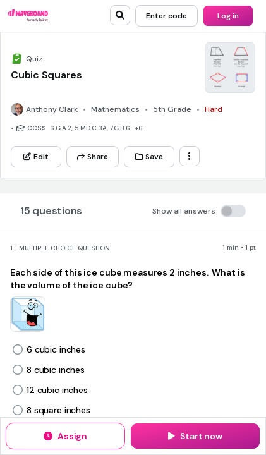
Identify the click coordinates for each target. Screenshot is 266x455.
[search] (120, 15)
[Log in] (228, 16)
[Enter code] (166, 16)
